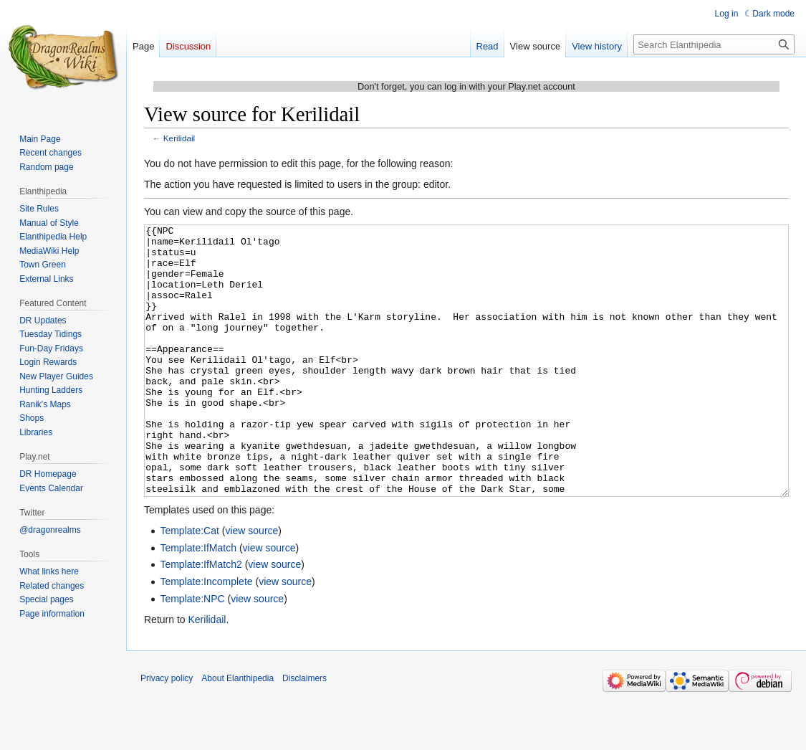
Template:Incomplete (206, 635)
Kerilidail (179, 138)
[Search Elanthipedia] (714, 44)
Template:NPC (192, 652)
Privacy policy (166, 732)
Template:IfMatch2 (200, 618)
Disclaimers (304, 732)
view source (251, 584)
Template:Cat (189, 584)
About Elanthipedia (237, 732)
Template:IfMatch (198, 601)
